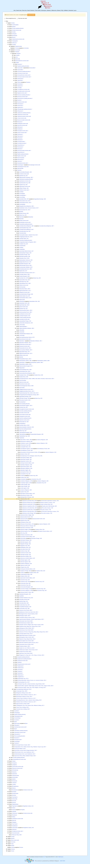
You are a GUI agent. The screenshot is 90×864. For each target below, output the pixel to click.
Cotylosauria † (20, 85)
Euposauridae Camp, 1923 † (24, 279)
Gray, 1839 (29, 502)
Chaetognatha (15, 40)
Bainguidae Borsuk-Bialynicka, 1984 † (26, 206)
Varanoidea (24, 599)
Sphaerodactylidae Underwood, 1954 (26, 427)
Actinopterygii (17, 712)
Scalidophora (17, 818)
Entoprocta (14, 771)
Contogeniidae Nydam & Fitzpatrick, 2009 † (27, 242)
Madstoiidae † (22, 340)
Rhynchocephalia (20, 157)
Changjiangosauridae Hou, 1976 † (26, 236)
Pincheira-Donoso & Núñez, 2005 (30, 452)
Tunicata (16, 48)
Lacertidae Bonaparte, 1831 (24, 315)
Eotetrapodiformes (19, 759)
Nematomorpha (15, 793)
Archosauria (22, 73)
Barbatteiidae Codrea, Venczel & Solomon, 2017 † (29, 207)
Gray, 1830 (25, 520)
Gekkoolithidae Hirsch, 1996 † (25, 283)
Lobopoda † (14, 782)
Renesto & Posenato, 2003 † (27, 635)
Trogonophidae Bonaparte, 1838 (25, 432)
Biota (15, 840)
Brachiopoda (14, 35)
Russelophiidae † (22, 402)
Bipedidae (21, 211)
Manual (58, 10)
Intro (15, 10)
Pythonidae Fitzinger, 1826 (24, 398)
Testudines (28, 82)
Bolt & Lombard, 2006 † (23, 703)
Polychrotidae (22, 387)
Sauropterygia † (20, 164)
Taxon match (38, 10)
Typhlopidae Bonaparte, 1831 (25, 594)
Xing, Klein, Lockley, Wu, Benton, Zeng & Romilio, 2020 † (31, 683)
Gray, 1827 (25, 473)
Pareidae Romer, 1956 (38, 375)
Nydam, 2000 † (24, 646)
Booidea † (24, 220)
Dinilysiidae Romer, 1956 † (24, 258)
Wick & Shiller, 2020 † (26, 628)
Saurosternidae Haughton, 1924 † (25, 405)
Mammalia (18, 58)
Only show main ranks (22, 18)
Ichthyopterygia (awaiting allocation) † (24, 109)
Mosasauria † (24, 346)
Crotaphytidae (22, 249)
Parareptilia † (22, 130)
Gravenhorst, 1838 (27, 527)
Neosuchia (22, 125)
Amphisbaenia (24, 181)
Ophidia (23, 355)
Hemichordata (15, 777)
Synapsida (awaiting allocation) (23, 657)
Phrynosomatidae (22, 380)
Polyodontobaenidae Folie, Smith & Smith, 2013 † (29, 392)
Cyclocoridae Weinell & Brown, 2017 (26, 251)
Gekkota (23, 285)
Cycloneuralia (17, 766)
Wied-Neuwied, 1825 (49, 506)
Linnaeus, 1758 (50, 500)
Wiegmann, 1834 (42, 439)
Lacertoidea (24, 319)
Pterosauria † (20, 148)
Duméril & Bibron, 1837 (27, 463)
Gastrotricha (14, 773)
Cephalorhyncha (18, 39)
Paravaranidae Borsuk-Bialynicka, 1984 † (27, 373)
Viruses (12, 851)
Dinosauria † (22, 96)
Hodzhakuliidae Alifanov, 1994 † (25, 297)
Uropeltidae (21, 595)
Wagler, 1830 (25, 470)
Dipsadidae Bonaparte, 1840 (24, 263)
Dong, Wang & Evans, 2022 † (27, 639)
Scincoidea (24, 412)
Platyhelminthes (15, 804)
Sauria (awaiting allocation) (24, 403)
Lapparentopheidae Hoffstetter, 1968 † (26, 328)
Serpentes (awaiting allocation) (25, 418)
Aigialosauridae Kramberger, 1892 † (26, 177)
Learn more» (62, 860)
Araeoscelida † (20, 67)
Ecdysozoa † (17, 768)
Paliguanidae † (22, 367)
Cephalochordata (18, 46)
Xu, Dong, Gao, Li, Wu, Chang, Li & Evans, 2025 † (31, 655)
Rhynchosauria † (20, 159)
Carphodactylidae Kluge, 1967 (25, 227)
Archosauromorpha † (24, 76)
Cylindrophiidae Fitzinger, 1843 (25, 252)
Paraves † (22, 132)
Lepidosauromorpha (24, 116)
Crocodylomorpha (23, 91)
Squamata (19, 170)
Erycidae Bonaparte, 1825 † (24, 276)
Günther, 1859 (26, 495)
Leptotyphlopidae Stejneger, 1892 (25, 333)
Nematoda (14, 791)
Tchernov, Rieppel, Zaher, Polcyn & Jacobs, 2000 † (31, 624)
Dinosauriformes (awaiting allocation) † (25, 98)
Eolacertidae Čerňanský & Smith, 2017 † (27, 272)
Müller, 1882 (26, 574)
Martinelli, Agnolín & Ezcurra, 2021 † (29, 642)
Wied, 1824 (39, 529)
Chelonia (19, 82)
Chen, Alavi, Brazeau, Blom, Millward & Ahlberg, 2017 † (30, 705)
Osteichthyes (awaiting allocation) (21, 730)
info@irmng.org (60, 856)
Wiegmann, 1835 (26, 468)
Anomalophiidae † (22, 195)
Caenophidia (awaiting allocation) (25, 224)
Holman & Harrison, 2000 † (27, 617)
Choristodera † (20, 84)
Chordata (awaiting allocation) (19, 757)
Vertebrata (17, 51)
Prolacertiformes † (20, 145)
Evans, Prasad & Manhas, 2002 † (28, 613)
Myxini (15, 728)
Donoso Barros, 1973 (27, 524)
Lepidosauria (22, 114)
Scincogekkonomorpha (26, 409)
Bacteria (12, 838)
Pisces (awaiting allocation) (19, 736)
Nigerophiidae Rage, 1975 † (24, 351)
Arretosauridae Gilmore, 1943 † (25, 202)
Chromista (13, 841)
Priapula (13, 809)
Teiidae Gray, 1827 (23, 430)
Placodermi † (17, 737)
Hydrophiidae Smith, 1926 (34, 301)
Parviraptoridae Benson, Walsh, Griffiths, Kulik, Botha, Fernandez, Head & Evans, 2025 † (36, 378)
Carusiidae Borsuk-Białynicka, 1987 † (46, 225)
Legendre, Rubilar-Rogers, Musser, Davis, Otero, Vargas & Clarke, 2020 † (36, 685)
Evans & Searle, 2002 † (26, 644)
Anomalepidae (22, 193)
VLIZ (44, 856)
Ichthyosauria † (20, 111)
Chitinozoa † (14, 42)
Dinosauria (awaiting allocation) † (23, 94)
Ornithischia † (20, 128)
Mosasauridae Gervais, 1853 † (25, 348)
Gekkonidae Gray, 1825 (23, 281)
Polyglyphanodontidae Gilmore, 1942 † (26, 391)
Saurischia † (19, 161)
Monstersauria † (25, 344)
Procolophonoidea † (21, 141)
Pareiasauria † (20, 134)
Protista (12, 847)
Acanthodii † (16, 710)
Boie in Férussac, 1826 (27, 497)
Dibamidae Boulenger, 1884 (24, 256)
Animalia (12, 23)
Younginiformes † (20, 676)
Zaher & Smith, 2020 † (26, 637)
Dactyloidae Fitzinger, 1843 (24, 254)
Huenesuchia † (20, 105)
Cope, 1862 (25, 551)
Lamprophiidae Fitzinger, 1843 (25, 321)
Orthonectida (14, 798)
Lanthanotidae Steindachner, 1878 (26, 322)
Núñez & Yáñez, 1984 (26, 439)
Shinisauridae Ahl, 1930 (23, 421)
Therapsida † (19, 671)
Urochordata (26, 48)
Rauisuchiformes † (21, 152)
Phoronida (14, 800)
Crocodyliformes (23, 89)
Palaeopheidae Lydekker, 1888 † (25, 360)
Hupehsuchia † (20, 107)
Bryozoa (13, 37)
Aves (17, 57)
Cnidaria (13, 761)
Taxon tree (24, 10)
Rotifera (13, 816)
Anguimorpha (24, 186)
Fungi (12, 843)
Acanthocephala (15, 24)
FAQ (62, 10)
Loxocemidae (21, 335)
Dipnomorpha (17, 723)
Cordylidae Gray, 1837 (23, 243)
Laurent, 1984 (26, 443)
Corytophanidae (22, 245)
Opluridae (21, 357)
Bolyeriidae (31, 216)
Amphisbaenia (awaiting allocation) (26, 179)
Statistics (49, 10)
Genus (19, 498)
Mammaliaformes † (22, 60)
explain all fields (31, 14)
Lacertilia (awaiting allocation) (25, 317)
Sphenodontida (20, 168)
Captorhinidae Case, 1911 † (23, 678)
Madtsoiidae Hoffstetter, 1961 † (36, 340)
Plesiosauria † (20, 139)
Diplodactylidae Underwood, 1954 (25, 260)
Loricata (21, 118)
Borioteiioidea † (25, 222)
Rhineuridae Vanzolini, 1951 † (25, 400)
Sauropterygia (34, 164)
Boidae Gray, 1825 (22, 215)
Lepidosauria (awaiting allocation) (23, 112)
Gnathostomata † (20, 727)
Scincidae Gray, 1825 (23, 407)
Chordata (14, 44)
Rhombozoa (14, 815)
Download (71, 10)
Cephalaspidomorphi (18, 716)
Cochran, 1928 (26, 461)
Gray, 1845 (34, 475)
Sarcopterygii (17, 741)
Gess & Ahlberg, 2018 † (22, 707)
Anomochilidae (22, 197)
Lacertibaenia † (25, 313)
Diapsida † (22, 93)
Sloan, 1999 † (22, 691)
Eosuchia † (19, 100)
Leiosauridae (21, 331)
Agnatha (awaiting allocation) (20, 714)
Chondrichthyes (17, 718)
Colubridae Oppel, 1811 (24, 238)
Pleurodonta (24, 383)
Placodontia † (20, 137)
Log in (75, 10)
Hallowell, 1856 (26, 441)
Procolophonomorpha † (22, 143)
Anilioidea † (24, 190)
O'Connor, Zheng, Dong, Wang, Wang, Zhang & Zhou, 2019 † (33, 631)
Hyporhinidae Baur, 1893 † (24, 304)
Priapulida (23, 809)
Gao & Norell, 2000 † (25, 610)
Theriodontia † (20, 673)
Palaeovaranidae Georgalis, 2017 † (26, 366)
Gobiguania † (24, 292)
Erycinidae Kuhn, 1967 (23, 278)
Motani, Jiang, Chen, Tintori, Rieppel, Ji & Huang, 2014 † (32, 687)
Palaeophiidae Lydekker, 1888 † (43, 360)
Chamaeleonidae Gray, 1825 (24, 231)
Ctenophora (14, 762)
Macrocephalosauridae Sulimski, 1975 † (27, 337)
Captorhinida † (20, 80)
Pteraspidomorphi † (18, 739)
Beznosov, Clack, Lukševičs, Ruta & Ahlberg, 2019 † (29, 700)
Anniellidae (21, 191)
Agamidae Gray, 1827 (23, 175)
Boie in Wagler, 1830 (27, 515)
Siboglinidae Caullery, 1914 (28, 806)
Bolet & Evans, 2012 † (26, 633)
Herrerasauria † (20, 103)
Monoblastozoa (15, 789)
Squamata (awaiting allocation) (25, 428)
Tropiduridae (21, 437)
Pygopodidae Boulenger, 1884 (40, 199)
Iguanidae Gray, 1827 (23, 308)
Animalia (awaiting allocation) (18, 28)
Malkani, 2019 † (20, 748)
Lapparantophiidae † (23, 326)
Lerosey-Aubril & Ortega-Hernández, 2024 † (26, 750)
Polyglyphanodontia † (26, 389)
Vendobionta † (15, 825)
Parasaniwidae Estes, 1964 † (25, 371)
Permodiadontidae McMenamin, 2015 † (24, 689)
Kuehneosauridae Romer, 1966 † (25, 312)
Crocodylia (19, 87)
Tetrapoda (18, 53)
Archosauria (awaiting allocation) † (24, 71)
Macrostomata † (25, 339)
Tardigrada (14, 822)
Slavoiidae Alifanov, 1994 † (24, 425)
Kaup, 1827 (25, 579)
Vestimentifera (15, 827)
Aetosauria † (19, 64)
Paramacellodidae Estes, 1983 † (25, 369)
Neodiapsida (22, 123)
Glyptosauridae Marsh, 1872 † (25, 290)
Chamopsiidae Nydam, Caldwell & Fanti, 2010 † (28, 234)
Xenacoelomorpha (15, 832)
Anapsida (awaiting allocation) (23, 66)
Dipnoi (15, 721)
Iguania (23, 306)
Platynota (24, 382)
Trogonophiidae (22, 434)
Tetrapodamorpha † (24, 664)
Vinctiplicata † (17, 831)
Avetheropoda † (20, 78)
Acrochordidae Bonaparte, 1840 (25, 172)
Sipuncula (14, 820)
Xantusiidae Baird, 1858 (24, 603)
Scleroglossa (24, 416)
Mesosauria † (20, 121)
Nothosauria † (20, 127)
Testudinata (22, 660)
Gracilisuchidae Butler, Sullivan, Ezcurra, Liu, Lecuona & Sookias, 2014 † (32, 680)
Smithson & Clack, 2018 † (24, 696)
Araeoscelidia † (33, 67)
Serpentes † (24, 419)
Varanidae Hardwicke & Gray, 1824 (26, 597)
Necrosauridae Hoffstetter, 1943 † (25, 349)
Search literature (30, 10)
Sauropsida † (22, 163)
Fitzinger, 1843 (26, 459)
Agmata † (14, 26)
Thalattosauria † (20, 665)
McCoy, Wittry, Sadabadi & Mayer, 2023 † (25, 755)
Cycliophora (14, 764)
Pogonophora (14, 806)
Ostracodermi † (17, 734)
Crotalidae (21, 247)
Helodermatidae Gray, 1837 (24, 295)
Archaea (12, 836)
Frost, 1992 (27, 531)
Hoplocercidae (22, 299)
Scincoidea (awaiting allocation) (25, 410)
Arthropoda (14, 33)
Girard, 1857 (25, 454)
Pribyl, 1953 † (17, 834)
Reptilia (17, 62)
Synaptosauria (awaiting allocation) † (24, 658)
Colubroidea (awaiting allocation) (25, 240)
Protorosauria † (20, 146)
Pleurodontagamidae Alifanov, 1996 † (26, 385)
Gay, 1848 (25, 445)
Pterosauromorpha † (24, 150)
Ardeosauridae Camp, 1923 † (25, 200)
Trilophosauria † (20, 674)
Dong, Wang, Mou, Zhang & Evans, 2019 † (30, 626)
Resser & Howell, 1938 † (22, 744)
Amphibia (17, 55)
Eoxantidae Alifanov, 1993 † (24, 274)
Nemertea (14, 795)
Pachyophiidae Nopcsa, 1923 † (25, 358)
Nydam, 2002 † (25, 615)
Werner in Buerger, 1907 (28, 525)
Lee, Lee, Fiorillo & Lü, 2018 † (27, 648)
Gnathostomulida (15, 775)
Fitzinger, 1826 (29, 513)
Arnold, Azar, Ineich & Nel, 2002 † (28, 612)
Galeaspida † (17, 725)
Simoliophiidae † (22, 423)
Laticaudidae (21, 330)
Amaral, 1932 (25, 565)
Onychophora (14, 797)
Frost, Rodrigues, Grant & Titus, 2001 (31, 455)
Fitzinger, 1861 (26, 570)
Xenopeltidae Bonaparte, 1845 (25, 606)
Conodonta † (16, 719)
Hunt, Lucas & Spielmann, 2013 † (24, 752)
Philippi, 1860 (26, 457)
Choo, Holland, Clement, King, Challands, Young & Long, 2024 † (30, 746)
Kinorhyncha (14, 780)
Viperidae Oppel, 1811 (23, 601)
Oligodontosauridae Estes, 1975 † (26, 353)
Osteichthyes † (20, 732)
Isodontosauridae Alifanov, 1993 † (25, 310)
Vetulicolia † (14, 829)
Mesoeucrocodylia (23, 120)
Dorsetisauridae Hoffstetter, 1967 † (26, 267)
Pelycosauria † (20, 136)
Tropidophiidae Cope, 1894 (24, 436)
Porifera (13, 807)
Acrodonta (24, 173)
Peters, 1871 (26, 446)
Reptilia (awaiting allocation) (22, 154)
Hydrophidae (21, 301)
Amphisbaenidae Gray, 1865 (24, 182)
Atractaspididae (22, 204)
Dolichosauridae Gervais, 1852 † (25, 265)
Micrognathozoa (15, 786)
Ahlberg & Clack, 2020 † (23, 692)
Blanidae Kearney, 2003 (24, 213)
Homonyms (43, 10)
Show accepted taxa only (10, 18)
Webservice (54, 10)
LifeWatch (66, 10)
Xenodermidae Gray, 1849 (24, 604)
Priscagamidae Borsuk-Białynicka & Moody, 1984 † (29, 394)
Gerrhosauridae (22, 287)
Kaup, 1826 (25, 583)
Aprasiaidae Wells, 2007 (24, 199)
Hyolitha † (14, 779)
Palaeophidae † (22, 362)
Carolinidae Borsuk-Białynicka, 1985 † (26, 225)
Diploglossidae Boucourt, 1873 (25, 261)
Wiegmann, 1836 (26, 464)
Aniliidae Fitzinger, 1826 (23, 188)
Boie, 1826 (25, 498)
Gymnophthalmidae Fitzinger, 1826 (26, 294)
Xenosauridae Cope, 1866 (24, 608)
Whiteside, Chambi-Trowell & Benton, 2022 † (31, 619)
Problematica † (15, 813)
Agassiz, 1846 (26, 448)
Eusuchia (22, 102)
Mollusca (14, 788)
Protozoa (21, 847)
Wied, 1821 (46, 504)
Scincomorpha (25, 414)
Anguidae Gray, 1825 (23, 184)
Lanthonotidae (22, 324)
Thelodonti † (16, 743)
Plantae (12, 845)
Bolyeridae (21, 216)
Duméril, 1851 (27, 516)
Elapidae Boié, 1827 (23, 270)
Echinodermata (15, 770)
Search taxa (18, 10)
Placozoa (14, 802)
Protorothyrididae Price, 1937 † (24, 682)
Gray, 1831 (26, 585)
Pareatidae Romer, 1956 (24, 375)
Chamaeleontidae (22, 233)
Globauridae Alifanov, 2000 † (24, 288)
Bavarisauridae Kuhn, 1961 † (25, 209)
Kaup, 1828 (25, 581)
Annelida (14, 32)
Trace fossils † (15, 824)
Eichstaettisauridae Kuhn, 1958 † (25, 269)
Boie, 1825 (29, 500)
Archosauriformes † (24, 75)
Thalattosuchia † (20, 667)
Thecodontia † (20, 669)
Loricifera (14, 784)
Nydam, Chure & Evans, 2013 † (28, 649)
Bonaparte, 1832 (27, 586)
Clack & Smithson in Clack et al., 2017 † (26, 694)
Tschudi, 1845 (44, 448)
